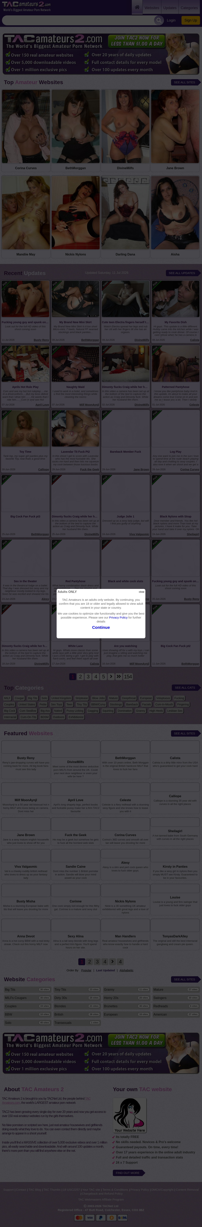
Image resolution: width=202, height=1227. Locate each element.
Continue (101, 627)
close (141, 591)
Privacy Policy (118, 617)
